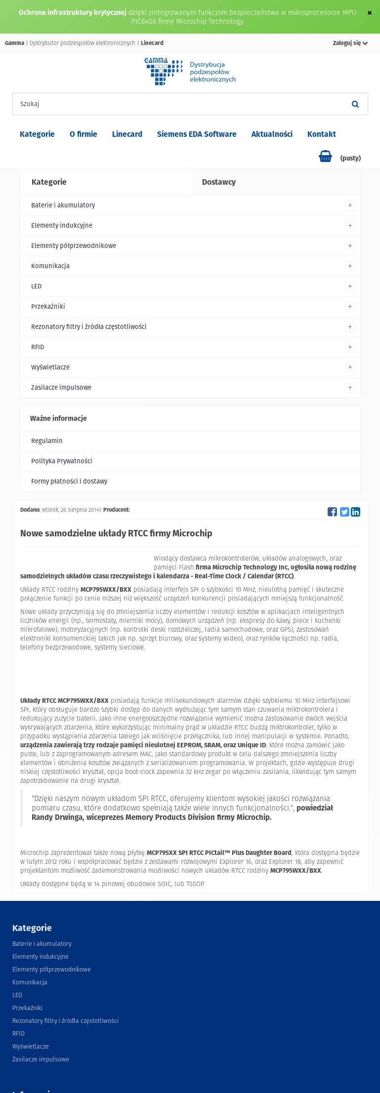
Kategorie (37, 134)
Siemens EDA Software (197, 134)
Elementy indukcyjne (61, 225)
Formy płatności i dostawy (69, 481)
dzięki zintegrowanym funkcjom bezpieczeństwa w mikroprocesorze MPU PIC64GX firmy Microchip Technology (242, 16)
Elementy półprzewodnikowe (73, 245)
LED (36, 286)
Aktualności (272, 134)
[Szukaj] (355, 104)
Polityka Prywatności (61, 461)
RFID (37, 347)
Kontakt (321, 134)
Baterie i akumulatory (63, 205)
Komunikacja (50, 266)
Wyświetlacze (50, 367)
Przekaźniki (48, 306)
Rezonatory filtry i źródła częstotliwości (89, 326)
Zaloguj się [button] (350, 43)
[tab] (105, 182)
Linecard (127, 134)
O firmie (83, 134)
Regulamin (47, 440)
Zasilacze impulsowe (61, 387)
